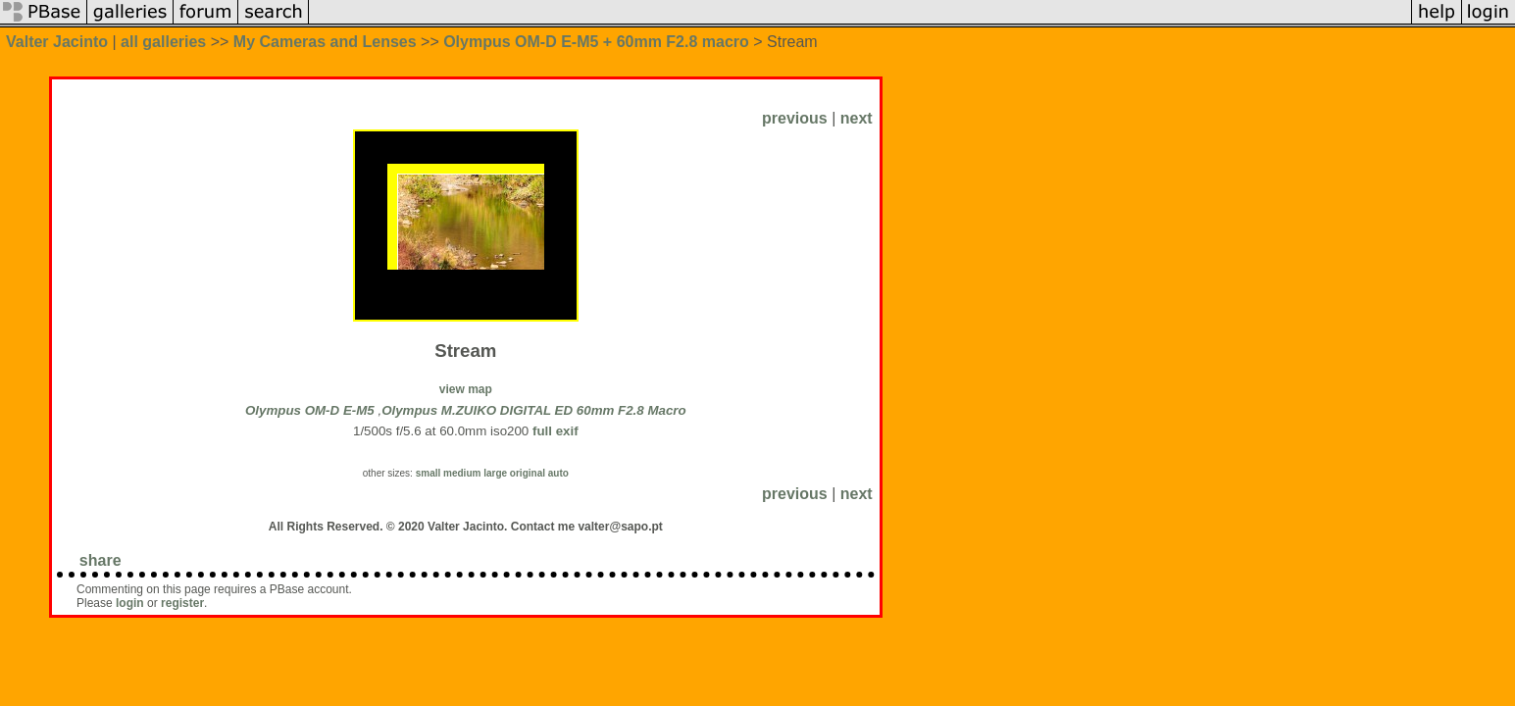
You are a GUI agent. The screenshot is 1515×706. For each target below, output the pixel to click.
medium (461, 473)
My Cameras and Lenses (325, 41)
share (100, 560)
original (527, 473)
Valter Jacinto (57, 41)
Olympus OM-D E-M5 (310, 410)
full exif (555, 431)
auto (558, 473)
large (495, 473)
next (856, 118)
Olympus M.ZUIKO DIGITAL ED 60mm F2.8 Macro (533, 410)
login (130, 603)
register (182, 603)
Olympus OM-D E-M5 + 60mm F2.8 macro (596, 41)
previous (795, 118)
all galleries (163, 41)
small (428, 473)
